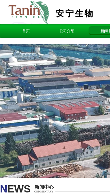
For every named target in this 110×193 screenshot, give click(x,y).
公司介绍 (66, 31)
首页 (26, 31)
